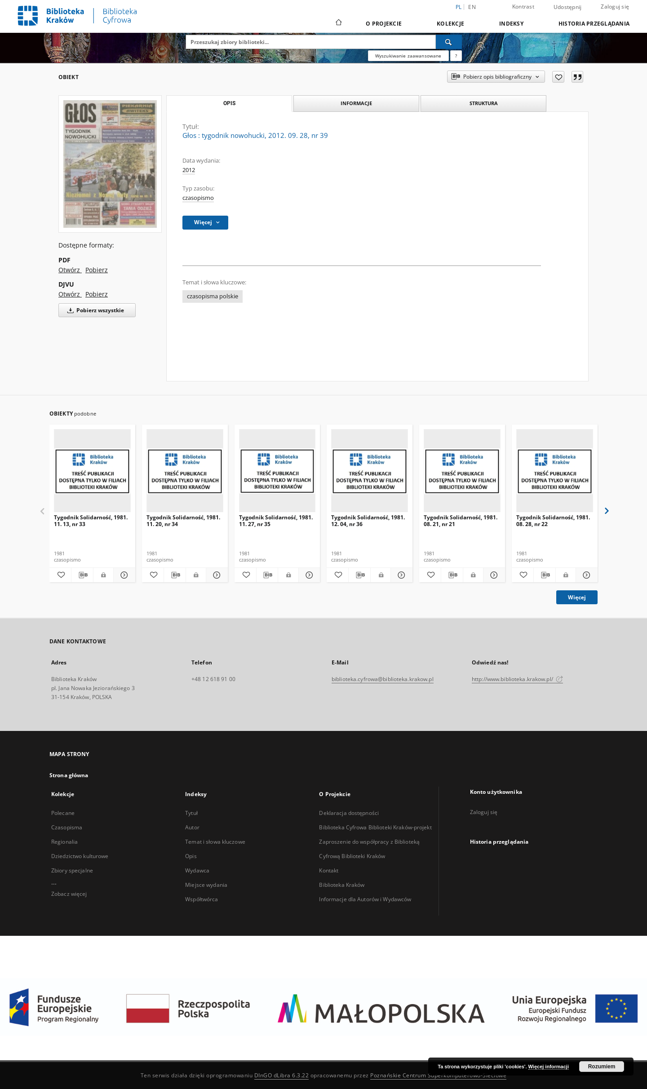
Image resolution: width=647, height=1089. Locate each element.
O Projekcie (384, 23)
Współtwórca (201, 899)
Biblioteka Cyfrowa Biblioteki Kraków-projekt (375, 827)
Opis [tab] (229, 103)
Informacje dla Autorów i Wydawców (365, 899)
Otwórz (70, 270)
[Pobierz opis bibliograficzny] (82, 575)
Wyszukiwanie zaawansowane (408, 56)
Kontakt (328, 870)
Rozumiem (602, 1066)
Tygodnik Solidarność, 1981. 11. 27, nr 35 (276, 520)
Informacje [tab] (356, 103)
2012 (188, 170)
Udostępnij (568, 7)
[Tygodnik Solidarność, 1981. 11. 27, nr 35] (277, 471)
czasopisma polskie (212, 296)
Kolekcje (450, 23)
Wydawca (197, 870)
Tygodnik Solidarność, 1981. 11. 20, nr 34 (183, 520)
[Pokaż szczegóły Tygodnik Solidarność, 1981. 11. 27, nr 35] (308, 575)
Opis (190, 856)
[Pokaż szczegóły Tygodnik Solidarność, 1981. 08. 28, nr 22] (585, 575)
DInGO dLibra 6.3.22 (281, 1075)
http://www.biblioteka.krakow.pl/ (517, 679)
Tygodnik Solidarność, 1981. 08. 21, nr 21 (460, 520)
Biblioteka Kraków (341, 885)
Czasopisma (66, 827)
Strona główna (69, 775)
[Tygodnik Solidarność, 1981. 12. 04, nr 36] (370, 471)
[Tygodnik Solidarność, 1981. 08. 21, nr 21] (462, 471)
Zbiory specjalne (72, 870)
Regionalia (64, 842)
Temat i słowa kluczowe (215, 842)
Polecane (63, 813)
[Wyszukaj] (449, 42)
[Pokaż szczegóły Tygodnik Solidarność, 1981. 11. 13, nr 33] (123, 575)
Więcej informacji (548, 1066)
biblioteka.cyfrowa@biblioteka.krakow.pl (383, 679)
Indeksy (511, 23)
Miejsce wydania (206, 885)
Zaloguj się (615, 6)
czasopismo (198, 198)
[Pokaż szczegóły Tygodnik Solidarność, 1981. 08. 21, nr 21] (493, 575)
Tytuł (191, 813)
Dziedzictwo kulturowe (80, 856)
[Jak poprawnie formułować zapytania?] (456, 55)
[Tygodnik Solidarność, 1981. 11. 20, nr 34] (185, 471)
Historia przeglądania (593, 23)
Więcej (577, 597)
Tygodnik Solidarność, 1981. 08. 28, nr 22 (553, 520)
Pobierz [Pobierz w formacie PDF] (96, 270)
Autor (192, 827)
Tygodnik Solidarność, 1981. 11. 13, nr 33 (91, 520)
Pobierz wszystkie (94, 310)
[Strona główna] (338, 23)
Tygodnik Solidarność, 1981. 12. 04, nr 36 (368, 520)
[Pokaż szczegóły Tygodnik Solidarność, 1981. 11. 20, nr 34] (215, 575)
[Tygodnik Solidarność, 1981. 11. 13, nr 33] (92, 471)
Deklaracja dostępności (349, 813)
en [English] (472, 7)
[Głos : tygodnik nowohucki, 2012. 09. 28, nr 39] (110, 164)
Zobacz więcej (69, 894)
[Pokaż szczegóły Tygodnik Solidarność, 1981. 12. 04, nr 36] (400, 575)
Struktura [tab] (484, 103)
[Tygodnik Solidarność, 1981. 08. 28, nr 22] (555, 471)
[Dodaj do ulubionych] (558, 77)
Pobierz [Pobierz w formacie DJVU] (96, 294)
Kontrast (523, 6)
